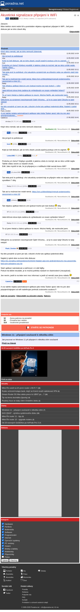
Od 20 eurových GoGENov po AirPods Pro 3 (17, 348)
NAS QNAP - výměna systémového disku (19, 413)
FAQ (23, 597)
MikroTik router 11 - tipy (11, 416)
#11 (78, 248)
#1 (78, 121)
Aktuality (4, 384)
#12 (78, 281)
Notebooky (9, 551)
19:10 (37, 212)
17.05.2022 (18, 281)
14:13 (21, 18)
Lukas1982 (11, 156)
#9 (78, 211)
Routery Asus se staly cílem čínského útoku (20, 401)
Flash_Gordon (10, 248)
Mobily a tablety (29, 18)
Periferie (8, 527)
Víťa (7, 18)
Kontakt (24, 600)
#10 (78, 223)
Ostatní (8, 546)
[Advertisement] (40, 40)
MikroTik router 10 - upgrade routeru (17, 419)
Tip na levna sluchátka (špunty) (15, 397)
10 (46, 394)
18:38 (28, 200)
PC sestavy (9, 543)
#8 (78, 200)
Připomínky (9, 554)
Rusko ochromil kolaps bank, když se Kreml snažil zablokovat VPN (29, 391)
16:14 (32, 172)
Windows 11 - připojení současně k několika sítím (27, 335)
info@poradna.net (47, 607)
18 (39, 388)
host (8, 144)
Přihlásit (65, 9)
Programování (11, 535)
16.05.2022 (23, 248)
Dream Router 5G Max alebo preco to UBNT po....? (23, 394)
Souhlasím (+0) (50, 140)
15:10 (29, 144)
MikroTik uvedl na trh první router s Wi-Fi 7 (19, 388)
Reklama (25, 592)
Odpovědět (74, 32)
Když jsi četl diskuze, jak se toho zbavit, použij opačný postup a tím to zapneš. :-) (35, 61)
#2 (78, 132)
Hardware (9, 524)
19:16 (39, 223)
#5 (78, 234)
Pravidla (25, 589)
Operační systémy (12, 540)
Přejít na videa (6, 379)
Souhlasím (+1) (50, 129)
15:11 (34, 156)
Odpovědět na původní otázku (29, 296)
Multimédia (9, 529)
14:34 (33, 121)
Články (3, 406)
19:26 (30, 248)
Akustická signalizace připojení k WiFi (29, 15)
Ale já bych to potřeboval (12, 56)
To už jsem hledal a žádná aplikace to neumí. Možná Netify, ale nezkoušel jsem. (35, 95)
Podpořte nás (6, 314)
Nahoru (47, 296)
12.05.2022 (14, 18)
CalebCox (9, 281)
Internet (8, 538)
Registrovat (73, 9)
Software (8, 532)
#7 (78, 186)
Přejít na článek (9, 343)
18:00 (39, 186)
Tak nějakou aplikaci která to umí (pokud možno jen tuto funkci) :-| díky (31, 86)
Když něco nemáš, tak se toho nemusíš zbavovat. (21, 51)
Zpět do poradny (8, 296)
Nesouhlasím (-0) (63, 129)
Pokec (7, 557)
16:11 (30, 234)
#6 (78, 172)
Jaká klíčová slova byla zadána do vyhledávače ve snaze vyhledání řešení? (33, 90)
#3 (78, 144)
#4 (78, 155)
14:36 (29, 133)
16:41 (24, 281)
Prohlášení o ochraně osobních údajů (35, 602)
